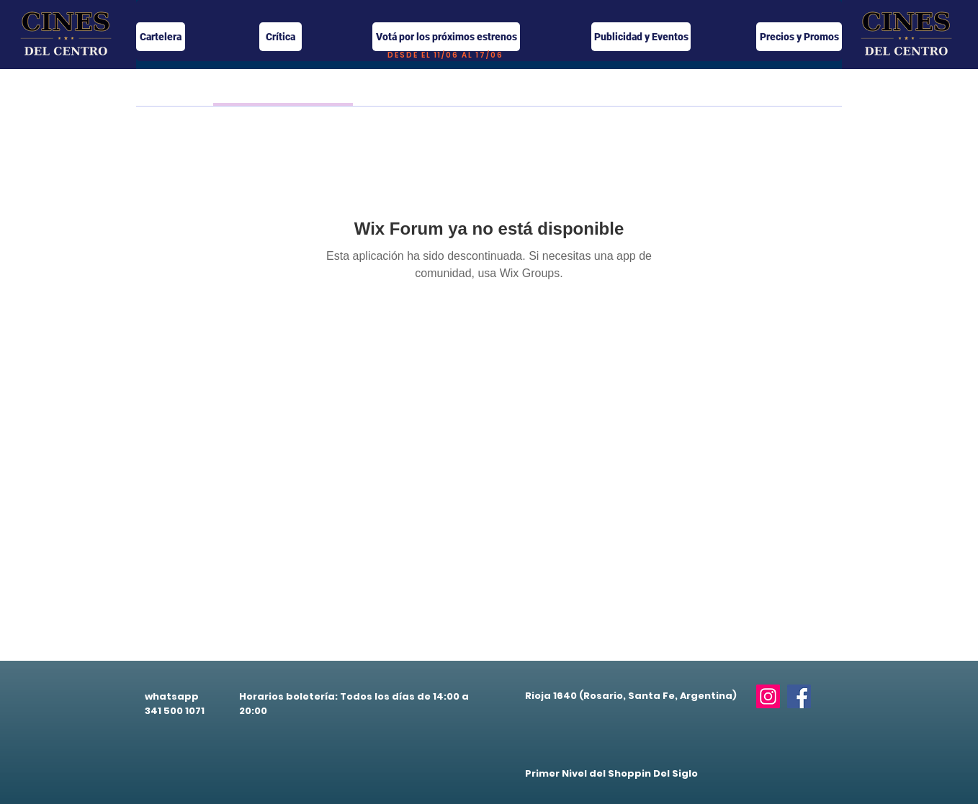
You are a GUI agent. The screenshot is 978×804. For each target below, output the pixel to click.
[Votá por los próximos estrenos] (446, 36)
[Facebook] (799, 696)
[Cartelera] (160, 36)
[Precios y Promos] (799, 36)
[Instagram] (768, 696)
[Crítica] (280, 36)
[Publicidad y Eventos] (641, 36)
